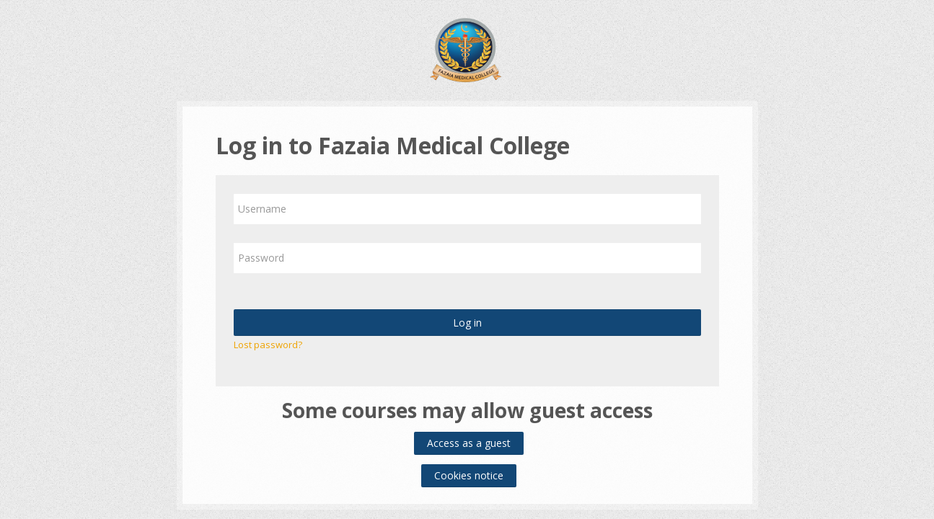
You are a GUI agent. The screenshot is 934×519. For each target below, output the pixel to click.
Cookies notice (468, 475)
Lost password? (268, 344)
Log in (467, 322)
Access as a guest (469, 443)
